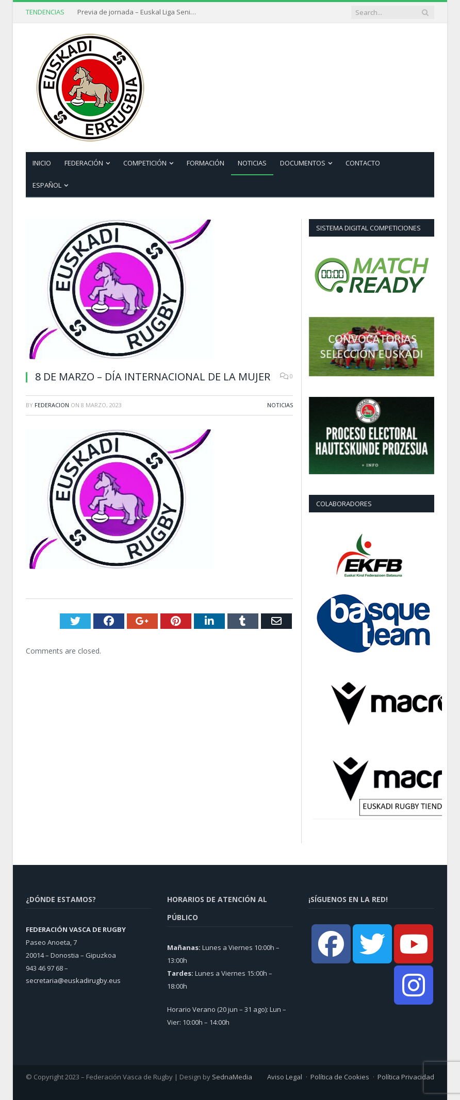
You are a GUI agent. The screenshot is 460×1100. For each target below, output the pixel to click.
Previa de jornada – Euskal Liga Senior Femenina (139, 12)
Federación (83, 163)
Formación (205, 163)
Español (46, 185)
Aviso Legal (284, 1076)
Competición (145, 163)
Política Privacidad (405, 1076)
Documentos (302, 163)
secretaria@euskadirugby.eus (73, 980)
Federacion (52, 405)
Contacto (363, 163)
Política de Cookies (339, 1076)
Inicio (41, 163)
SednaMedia (232, 1076)
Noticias (252, 163)
